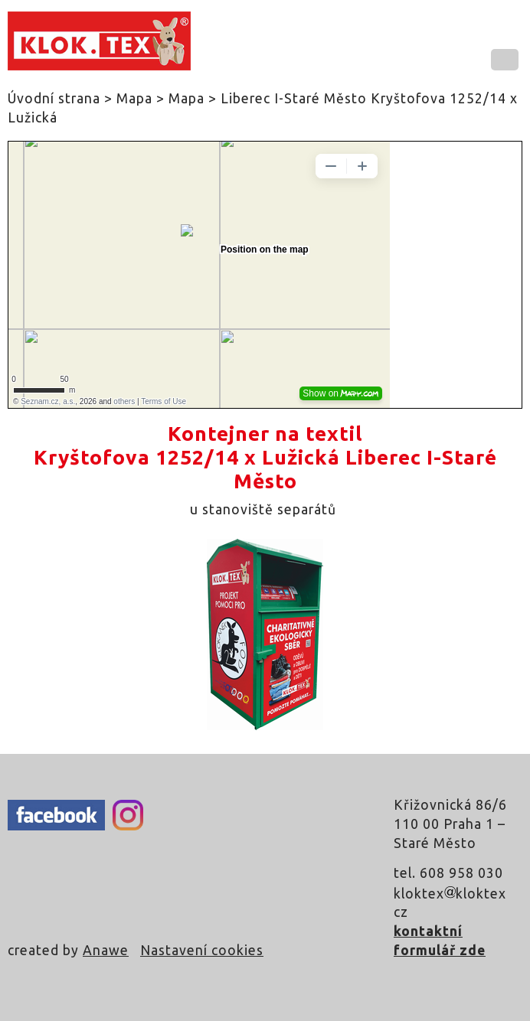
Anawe (106, 950)
